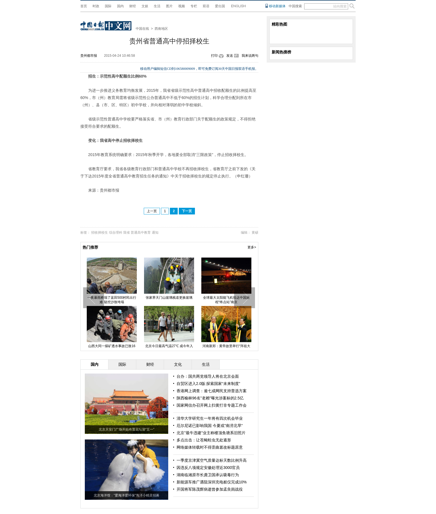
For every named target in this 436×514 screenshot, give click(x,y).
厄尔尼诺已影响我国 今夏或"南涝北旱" (210, 425)
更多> (251, 247)
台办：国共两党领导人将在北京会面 (208, 376)
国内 (120, 6)
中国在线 (142, 29)
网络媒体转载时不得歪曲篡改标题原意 (210, 447)
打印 (214, 56)
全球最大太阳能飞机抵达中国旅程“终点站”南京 (226, 300)
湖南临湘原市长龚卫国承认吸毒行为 (208, 475)
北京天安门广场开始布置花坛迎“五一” (126, 429)
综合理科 (115, 232)
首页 (83, 6)
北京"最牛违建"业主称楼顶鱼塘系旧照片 (211, 433)
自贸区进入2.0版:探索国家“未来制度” (208, 383)
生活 (157, 6)
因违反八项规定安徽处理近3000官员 (208, 467)
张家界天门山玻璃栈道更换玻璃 (169, 298)
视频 (181, 6)
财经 (132, 6)
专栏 (193, 6)
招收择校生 (99, 232)
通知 (155, 232)
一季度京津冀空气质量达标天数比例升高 (212, 460)
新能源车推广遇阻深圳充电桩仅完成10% (212, 482)
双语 (206, 6)
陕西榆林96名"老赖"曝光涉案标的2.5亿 (210, 398)
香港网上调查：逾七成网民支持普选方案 (212, 391)
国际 (108, 6)
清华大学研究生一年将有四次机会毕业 (210, 418)
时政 (96, 6)
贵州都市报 (88, 56)
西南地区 (161, 29)
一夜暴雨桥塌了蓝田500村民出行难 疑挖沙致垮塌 (111, 300)
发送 (229, 56)
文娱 (145, 6)
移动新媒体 (277, 6)
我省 (126, 232)
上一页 (152, 211)
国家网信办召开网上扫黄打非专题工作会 (212, 405)
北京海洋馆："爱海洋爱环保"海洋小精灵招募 (127, 495)
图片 (169, 6)
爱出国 (220, 6)
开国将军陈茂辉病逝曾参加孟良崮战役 (210, 489)
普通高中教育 (141, 232)
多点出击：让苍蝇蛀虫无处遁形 (204, 440)
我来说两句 (250, 56)
